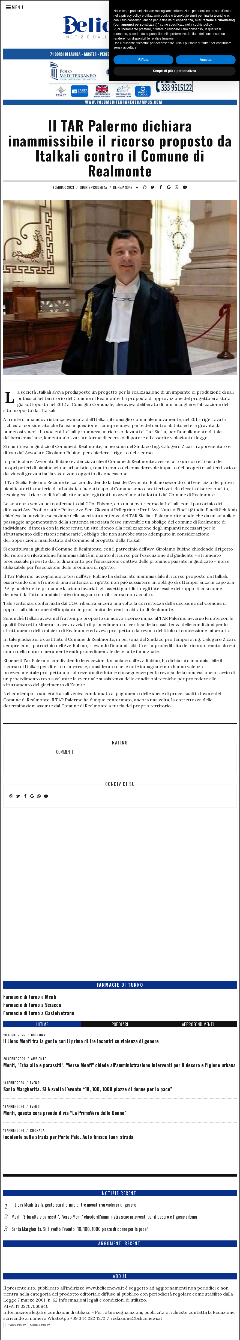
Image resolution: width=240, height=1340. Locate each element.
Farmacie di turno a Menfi (29, 996)
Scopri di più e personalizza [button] (174, 1330)
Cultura (38, 1035)
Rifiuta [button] (143, 1319)
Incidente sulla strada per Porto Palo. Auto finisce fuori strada (68, 1136)
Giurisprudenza (93, 187)
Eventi (35, 1082)
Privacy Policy (15, 1324)
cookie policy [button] (202, 1284)
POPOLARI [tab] (120, 1024)
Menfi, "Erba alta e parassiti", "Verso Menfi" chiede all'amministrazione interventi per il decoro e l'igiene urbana (119, 1065)
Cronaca (37, 1130)
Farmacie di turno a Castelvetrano (38, 1012)
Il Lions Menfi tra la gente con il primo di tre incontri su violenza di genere (81, 1041)
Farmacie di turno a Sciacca (32, 1004)
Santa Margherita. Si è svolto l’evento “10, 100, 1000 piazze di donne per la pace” (87, 1089)
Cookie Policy (40, 1324)
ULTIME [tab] (42, 1024)
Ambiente (38, 1058)
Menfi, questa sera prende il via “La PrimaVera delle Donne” (65, 1112)
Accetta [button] (205, 1319)
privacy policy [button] (131, 1274)
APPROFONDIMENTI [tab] (198, 1024)
